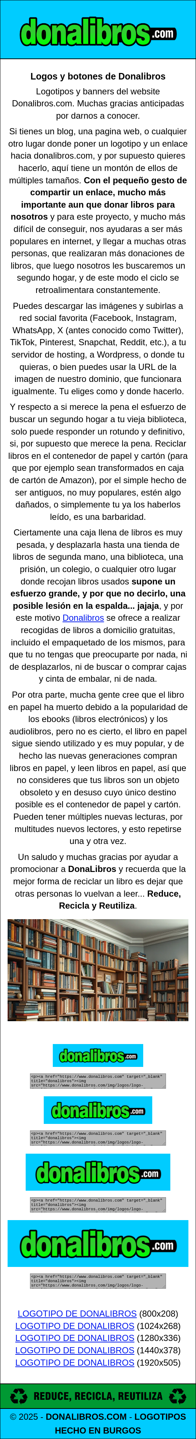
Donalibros (83, 612)
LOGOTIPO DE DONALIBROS (77, 1314)
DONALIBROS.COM (86, 1417)
